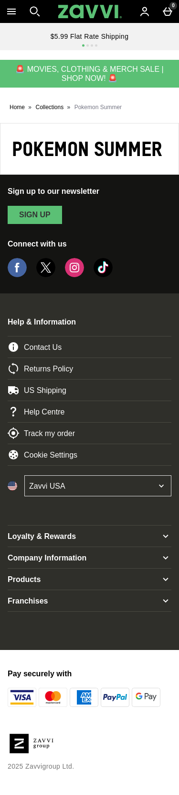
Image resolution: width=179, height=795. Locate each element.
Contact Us (35, 347)
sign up (35, 215)
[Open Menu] (11, 11)
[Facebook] (17, 274)
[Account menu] (144, 11)
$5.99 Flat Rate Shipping (90, 36)
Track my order (41, 433)
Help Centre (36, 411)
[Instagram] (74, 274)
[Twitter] (45, 274)
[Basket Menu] (167, 11)
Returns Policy (40, 368)
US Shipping (37, 390)
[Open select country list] (97, 485)
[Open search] (35, 11)
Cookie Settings (42, 454)
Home (17, 107)
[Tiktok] (103, 274)
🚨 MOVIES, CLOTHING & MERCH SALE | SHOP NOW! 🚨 (89, 73)
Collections (50, 107)
